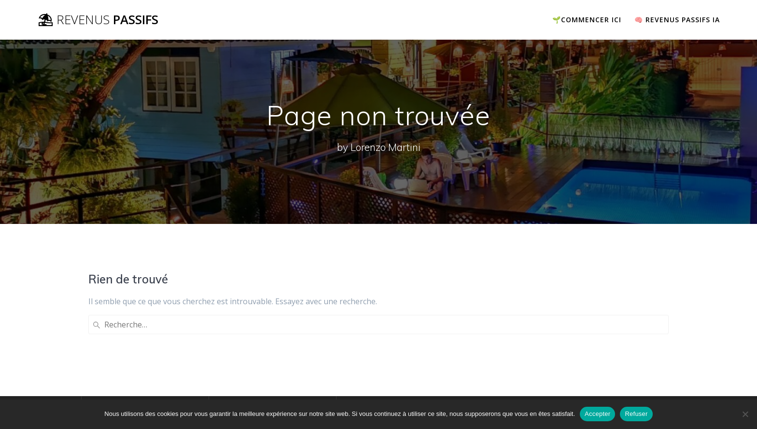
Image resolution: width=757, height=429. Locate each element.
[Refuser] (745, 414)
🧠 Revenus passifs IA (677, 19)
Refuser (636, 413)
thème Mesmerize (606, 385)
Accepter (597, 413)
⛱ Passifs (98, 20)
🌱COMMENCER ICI (586, 19)
